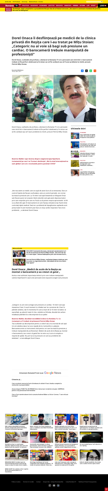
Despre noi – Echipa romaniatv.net (53, 482)
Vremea (75, 5)
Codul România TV (71, 482)
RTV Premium (16, 1)
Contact (38, 482)
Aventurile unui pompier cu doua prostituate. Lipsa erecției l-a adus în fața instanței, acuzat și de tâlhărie (41, 446)
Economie (43, 5)
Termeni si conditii (28, 482)
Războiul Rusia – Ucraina (36, 1)
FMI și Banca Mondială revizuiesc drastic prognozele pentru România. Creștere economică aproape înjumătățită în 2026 (16, 428)
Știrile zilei (8, 1)
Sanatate (67, 5)
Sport (93, 5)
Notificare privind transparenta (87, 482)
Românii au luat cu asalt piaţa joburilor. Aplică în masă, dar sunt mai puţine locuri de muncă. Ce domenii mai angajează (16, 446)
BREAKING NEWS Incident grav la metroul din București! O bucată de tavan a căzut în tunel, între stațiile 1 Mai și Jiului (16, 463)
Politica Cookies (16, 482)
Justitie (51, 5)
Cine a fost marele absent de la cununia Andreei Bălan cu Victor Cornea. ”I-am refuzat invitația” (40, 395)
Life (88, 5)
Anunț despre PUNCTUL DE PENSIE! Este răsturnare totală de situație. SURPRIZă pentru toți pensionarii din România (38, 389)
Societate (34, 5)
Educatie (59, 5)
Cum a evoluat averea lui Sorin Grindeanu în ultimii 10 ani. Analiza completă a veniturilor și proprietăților (37, 384)
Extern (82, 5)
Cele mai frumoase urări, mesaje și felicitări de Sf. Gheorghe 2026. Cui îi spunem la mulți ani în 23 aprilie (66, 463)
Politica (25, 5)
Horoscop (24, 1)
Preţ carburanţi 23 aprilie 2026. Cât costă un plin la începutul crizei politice (87, 136)
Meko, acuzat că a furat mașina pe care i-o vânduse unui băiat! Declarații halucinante (41, 428)
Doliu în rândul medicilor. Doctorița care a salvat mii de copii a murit (90, 462)
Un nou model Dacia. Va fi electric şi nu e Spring (90, 445)
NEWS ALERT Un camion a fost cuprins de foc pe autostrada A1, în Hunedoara (16, 470)
